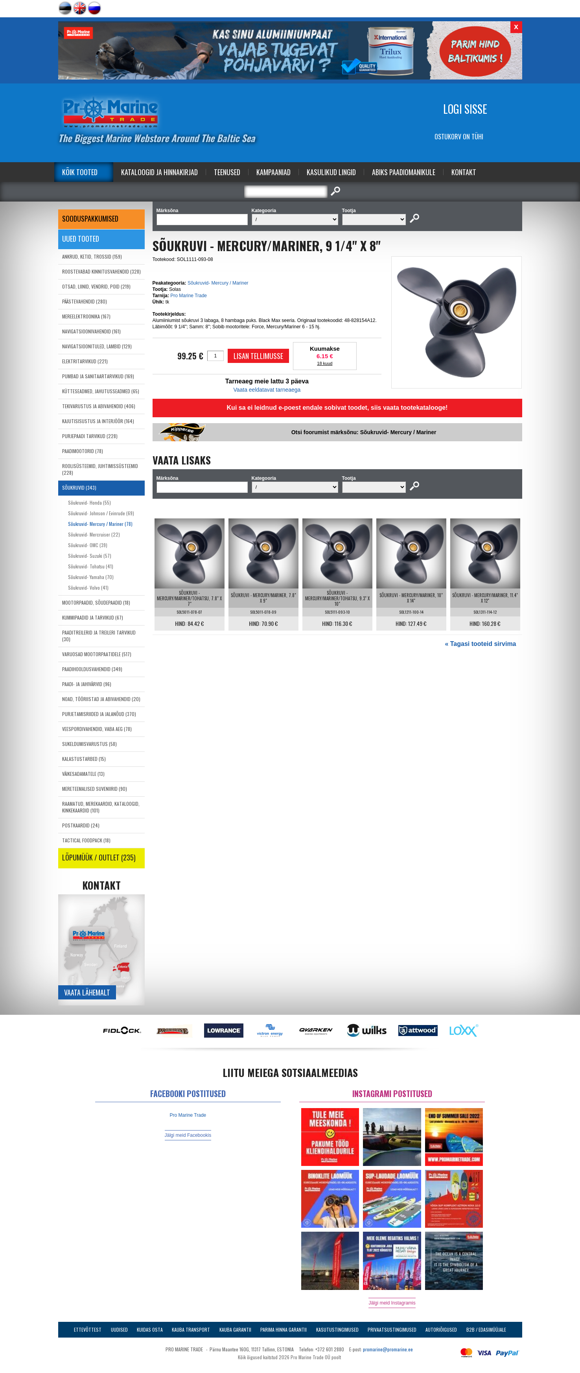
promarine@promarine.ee (388, 1349)
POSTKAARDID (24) (80, 825)
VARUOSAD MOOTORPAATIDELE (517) (96, 654)
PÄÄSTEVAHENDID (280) (84, 301)
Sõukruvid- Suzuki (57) (89, 555)
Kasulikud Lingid (331, 172)
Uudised (119, 1329)
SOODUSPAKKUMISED (90, 218)
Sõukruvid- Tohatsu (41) (90, 566)
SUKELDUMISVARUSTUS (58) (89, 743)
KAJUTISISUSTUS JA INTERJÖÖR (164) (98, 421)
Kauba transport (191, 1329)
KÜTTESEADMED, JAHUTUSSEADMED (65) (100, 391)
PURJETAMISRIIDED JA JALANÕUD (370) (99, 714)
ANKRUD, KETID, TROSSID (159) (92, 256)
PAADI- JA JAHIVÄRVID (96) (86, 684)
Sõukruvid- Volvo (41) (88, 587)
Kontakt (463, 172)
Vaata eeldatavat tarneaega (266, 390)
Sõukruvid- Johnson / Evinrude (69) (101, 513)
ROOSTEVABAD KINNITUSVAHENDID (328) (101, 271)
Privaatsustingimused (392, 1329)
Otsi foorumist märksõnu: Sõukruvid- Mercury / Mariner (363, 432)
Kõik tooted (80, 172)
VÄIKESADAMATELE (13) (83, 773)
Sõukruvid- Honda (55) (89, 502)
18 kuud (324, 363)
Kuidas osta (150, 1329)
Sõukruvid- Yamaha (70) (91, 577)
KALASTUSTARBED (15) (84, 758)
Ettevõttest (87, 1329)
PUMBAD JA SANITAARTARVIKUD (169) (98, 376)
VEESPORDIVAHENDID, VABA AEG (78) (97, 728)
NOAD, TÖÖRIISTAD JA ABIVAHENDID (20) (101, 699)
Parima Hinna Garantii (283, 1329)
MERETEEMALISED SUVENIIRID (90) (94, 788)
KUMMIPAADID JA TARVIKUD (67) (92, 617)
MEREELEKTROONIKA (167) (86, 316)
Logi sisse (465, 109)
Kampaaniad (273, 172)
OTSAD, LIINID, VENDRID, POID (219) (96, 286)
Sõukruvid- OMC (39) (87, 545)
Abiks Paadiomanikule (403, 172)
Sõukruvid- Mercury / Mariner (218, 283)
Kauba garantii (235, 1329)
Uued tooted (80, 238)
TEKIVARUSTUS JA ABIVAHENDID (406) (98, 406)
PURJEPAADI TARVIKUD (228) (90, 436)
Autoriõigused (441, 1329)
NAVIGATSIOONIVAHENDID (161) (91, 331)
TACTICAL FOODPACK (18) (86, 840)
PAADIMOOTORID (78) (82, 451)
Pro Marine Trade (188, 295)
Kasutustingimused (337, 1329)
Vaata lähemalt (87, 992)
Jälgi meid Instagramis (391, 1303)
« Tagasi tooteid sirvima (480, 643)
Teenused (227, 172)
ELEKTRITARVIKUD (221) (85, 361)
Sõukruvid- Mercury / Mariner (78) (100, 523)
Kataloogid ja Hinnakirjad (159, 172)
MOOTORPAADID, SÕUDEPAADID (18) (96, 602)
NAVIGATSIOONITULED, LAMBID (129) (97, 346)
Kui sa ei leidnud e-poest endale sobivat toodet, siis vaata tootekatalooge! (337, 407)
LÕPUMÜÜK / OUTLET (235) (99, 857)
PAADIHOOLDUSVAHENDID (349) (92, 669)
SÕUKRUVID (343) (79, 487)
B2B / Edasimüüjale (486, 1329)
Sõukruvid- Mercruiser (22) (94, 534)
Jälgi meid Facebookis (188, 1135)
